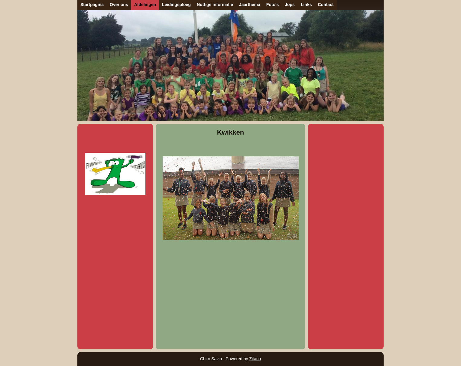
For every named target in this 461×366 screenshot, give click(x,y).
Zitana (255, 358)
